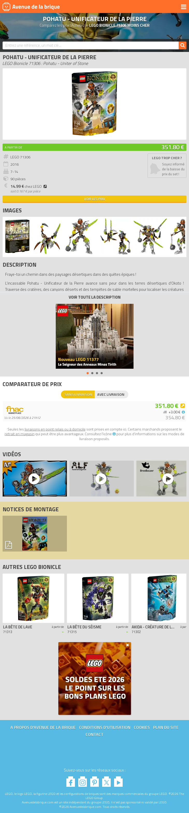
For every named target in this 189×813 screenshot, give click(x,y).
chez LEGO (29, 186)
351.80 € (172, 147)
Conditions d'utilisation (104, 727)
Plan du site (166, 727)
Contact (94, 734)
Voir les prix (94, 198)
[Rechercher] (182, 45)
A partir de (13, 147)
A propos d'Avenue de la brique (43, 727)
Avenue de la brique (31, 6)
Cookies (142, 727)
